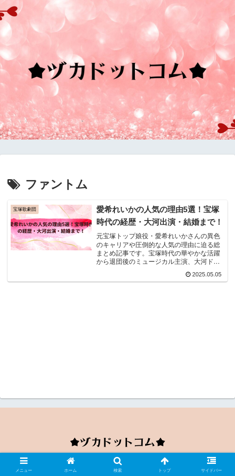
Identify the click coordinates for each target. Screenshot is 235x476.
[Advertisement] (117, 337)
